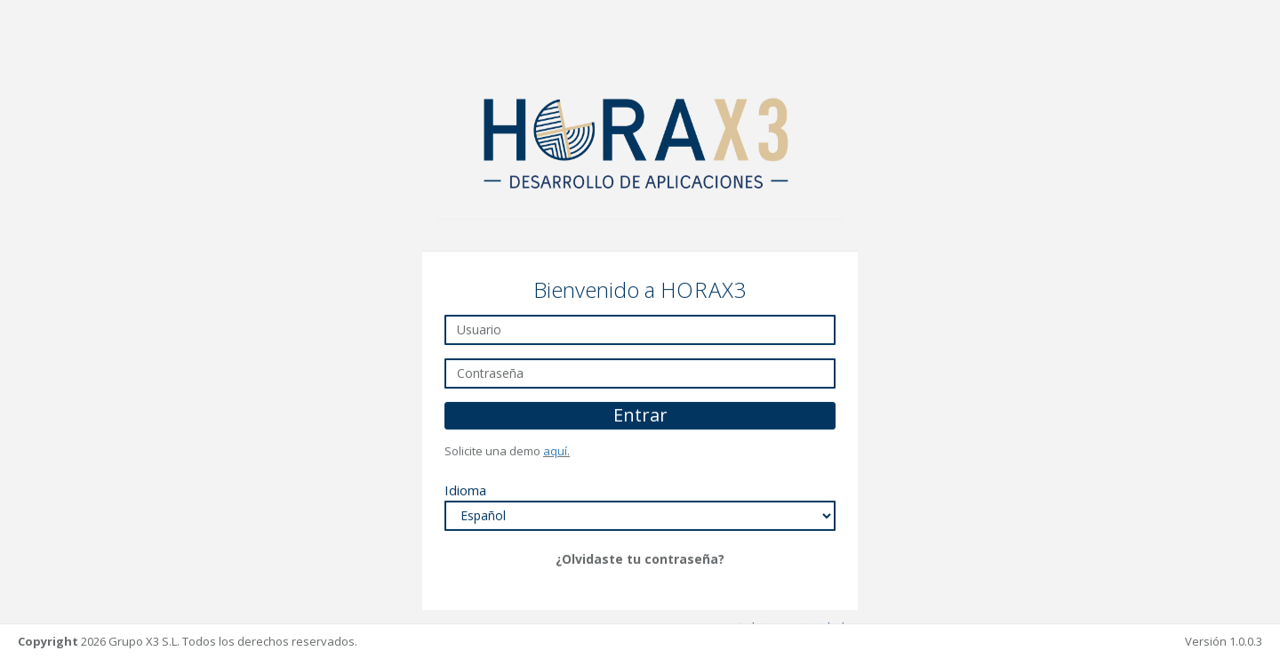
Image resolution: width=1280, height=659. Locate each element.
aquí (555, 450)
